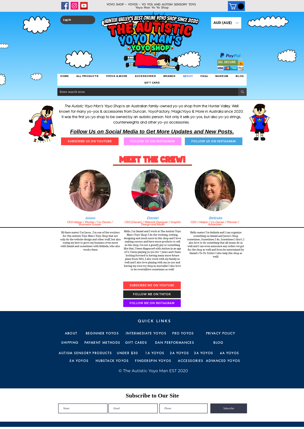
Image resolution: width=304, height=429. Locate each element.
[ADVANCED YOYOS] (223, 361)
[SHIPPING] (70, 343)
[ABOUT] (71, 333)
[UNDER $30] (127, 353)
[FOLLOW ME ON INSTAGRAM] (152, 303)
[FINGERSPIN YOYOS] (153, 361)
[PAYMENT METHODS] (102, 343)
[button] (236, 6)
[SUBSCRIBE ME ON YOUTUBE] (152, 285)
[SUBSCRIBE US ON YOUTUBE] (90, 141)
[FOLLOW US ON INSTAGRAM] (152, 141)
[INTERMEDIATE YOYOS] (146, 333)
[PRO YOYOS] (183, 333)
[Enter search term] (145, 92)
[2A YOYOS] (179, 353)
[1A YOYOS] (154, 353)
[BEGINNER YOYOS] (102, 333)
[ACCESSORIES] (190, 361)
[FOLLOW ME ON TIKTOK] (152, 294)
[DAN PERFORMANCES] (174, 343)
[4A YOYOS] (229, 353)
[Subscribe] (228, 408)
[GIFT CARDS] (136, 343)
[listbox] (226, 23)
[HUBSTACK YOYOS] (112, 361)
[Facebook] (65, 5)
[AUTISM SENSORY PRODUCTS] (85, 353)
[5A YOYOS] (79, 361)
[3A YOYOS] (203, 353)
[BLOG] (218, 343)
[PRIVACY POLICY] (220, 333)
